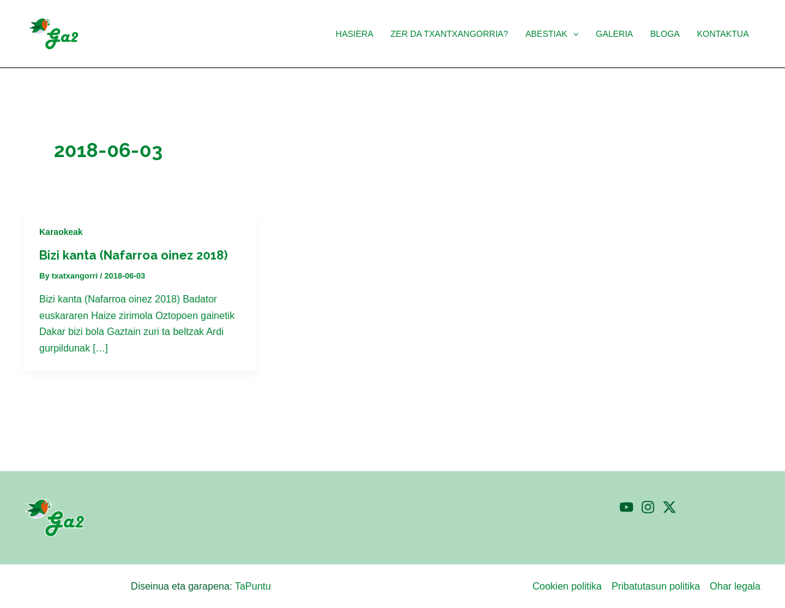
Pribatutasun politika (655, 586)
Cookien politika (567, 586)
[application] (572, 33)
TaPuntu (253, 586)
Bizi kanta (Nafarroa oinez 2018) (133, 255)
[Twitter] (669, 507)
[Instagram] (648, 507)
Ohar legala (735, 586)
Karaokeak (61, 232)
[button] (552, 33)
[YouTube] (626, 507)
